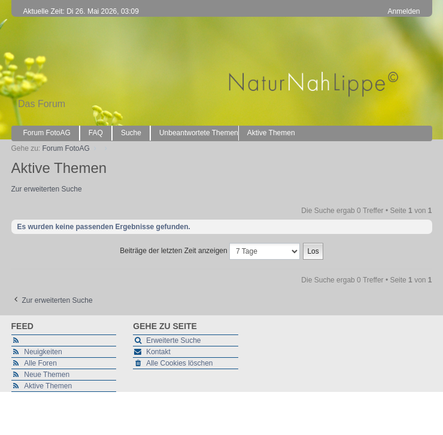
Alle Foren (40, 363)
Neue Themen (46, 374)
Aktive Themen (48, 386)
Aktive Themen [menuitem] (271, 133)
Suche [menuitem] (131, 133)
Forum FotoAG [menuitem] (47, 133)
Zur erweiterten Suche (46, 189)
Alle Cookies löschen (179, 363)
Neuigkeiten (43, 352)
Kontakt (158, 352)
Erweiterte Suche (173, 340)
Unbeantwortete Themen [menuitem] (198, 133)
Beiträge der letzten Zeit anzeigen (210, 251)
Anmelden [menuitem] (403, 11)
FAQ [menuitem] (96, 133)
